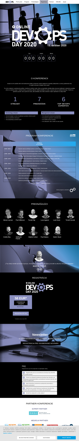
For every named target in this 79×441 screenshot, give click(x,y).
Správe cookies (7, 433)
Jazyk (64, 2)
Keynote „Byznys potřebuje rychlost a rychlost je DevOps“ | (34, 148)
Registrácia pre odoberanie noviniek (40, 343)
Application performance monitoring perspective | (32, 163)
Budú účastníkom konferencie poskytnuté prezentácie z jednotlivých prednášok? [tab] (38, 384)
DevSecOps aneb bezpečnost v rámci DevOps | (32, 161)
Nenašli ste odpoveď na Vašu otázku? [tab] (34, 393)
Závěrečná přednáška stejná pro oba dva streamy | (32, 180)
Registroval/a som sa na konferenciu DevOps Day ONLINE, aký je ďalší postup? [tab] (39, 373)
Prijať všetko (66, 437)
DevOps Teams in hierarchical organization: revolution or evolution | (37, 153)
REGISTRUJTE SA (21, 313)
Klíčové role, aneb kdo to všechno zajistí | (30, 178)
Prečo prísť (19, 2)
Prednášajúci (35, 2)
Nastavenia (46, 437)
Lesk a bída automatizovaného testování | (30, 175)
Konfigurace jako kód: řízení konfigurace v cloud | (32, 168)
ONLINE (58, 2)
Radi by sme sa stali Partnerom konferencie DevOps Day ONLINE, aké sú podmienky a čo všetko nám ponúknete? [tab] (38, 389)
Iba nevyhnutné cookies (26, 437)
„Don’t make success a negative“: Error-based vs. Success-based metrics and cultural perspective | (43, 170)
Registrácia (44, 2)
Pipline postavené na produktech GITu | (30, 173)
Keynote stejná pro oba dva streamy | (29, 151)
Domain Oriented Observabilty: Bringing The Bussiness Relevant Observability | (40, 156)
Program (26, 2)
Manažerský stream (44, 183)
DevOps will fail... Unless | (27, 165)
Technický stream (34, 183)
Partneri (51, 2)
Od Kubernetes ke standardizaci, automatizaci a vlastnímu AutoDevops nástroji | (38, 158)
